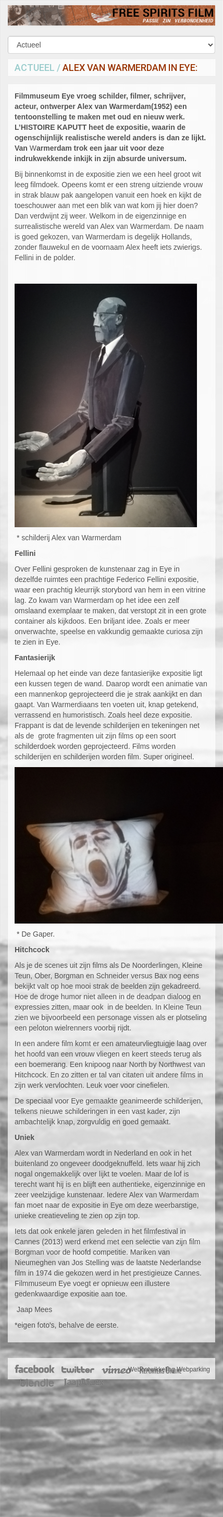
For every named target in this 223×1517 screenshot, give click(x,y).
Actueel (35, 67)
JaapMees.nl (84, 1383)
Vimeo (117, 1370)
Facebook (35, 1370)
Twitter (77, 1370)
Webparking (193, 1369)
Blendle (37, 1383)
